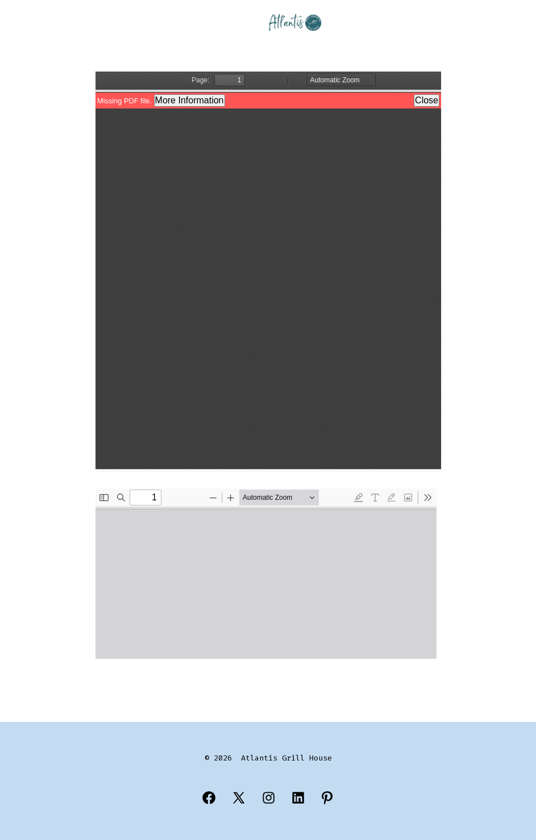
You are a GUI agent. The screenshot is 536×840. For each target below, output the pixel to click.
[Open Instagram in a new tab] (268, 797)
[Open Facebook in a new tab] (209, 797)
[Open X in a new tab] (239, 797)
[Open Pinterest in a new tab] (327, 797)
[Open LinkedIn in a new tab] (298, 797)
